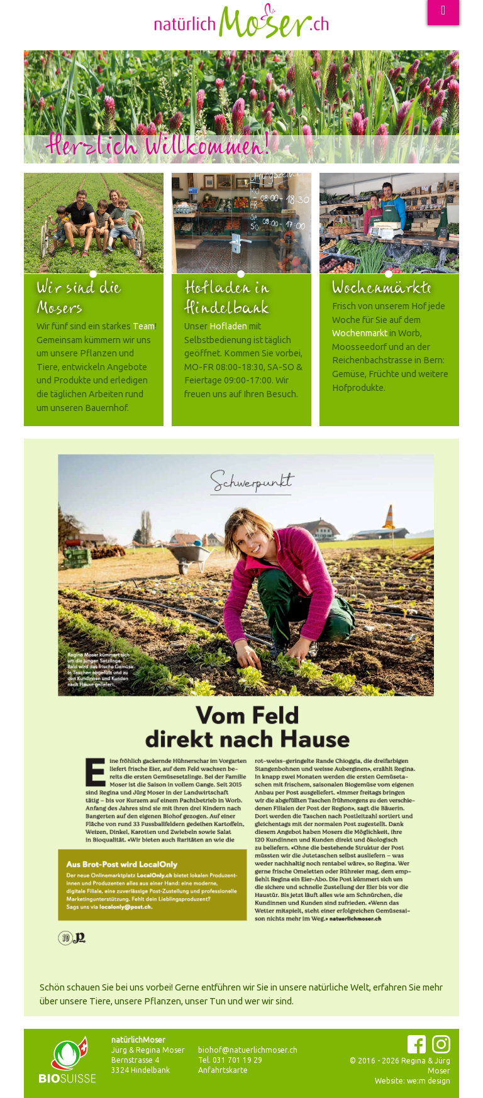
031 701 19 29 (237, 1060)
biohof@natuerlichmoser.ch (247, 1050)
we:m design (428, 1081)
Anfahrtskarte (223, 1070)
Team (144, 326)
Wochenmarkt (359, 333)
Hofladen (228, 326)
